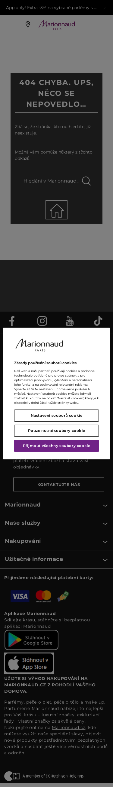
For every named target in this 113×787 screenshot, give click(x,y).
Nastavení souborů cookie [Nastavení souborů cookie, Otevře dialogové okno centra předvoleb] (57, 415)
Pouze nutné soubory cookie (56, 430)
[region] (56, 393)
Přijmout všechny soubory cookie (56, 445)
